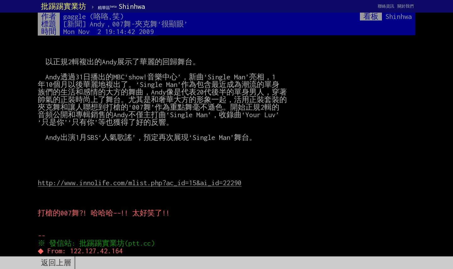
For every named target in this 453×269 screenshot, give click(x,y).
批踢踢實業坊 (63, 6)
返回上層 (56, 263)
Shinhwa (121, 6)
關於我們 (405, 6)
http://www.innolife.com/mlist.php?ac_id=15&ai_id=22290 (140, 183)
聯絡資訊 (386, 6)
